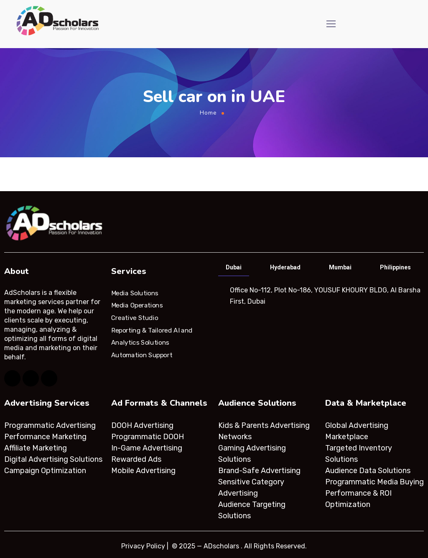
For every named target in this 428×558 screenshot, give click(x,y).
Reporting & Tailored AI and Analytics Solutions (152, 336)
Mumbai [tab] (340, 267)
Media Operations (137, 305)
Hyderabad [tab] (285, 267)
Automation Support (141, 355)
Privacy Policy (143, 546)
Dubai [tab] (234, 267)
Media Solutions (134, 293)
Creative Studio (134, 318)
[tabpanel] (320, 295)
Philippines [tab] (395, 267)
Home (208, 113)
